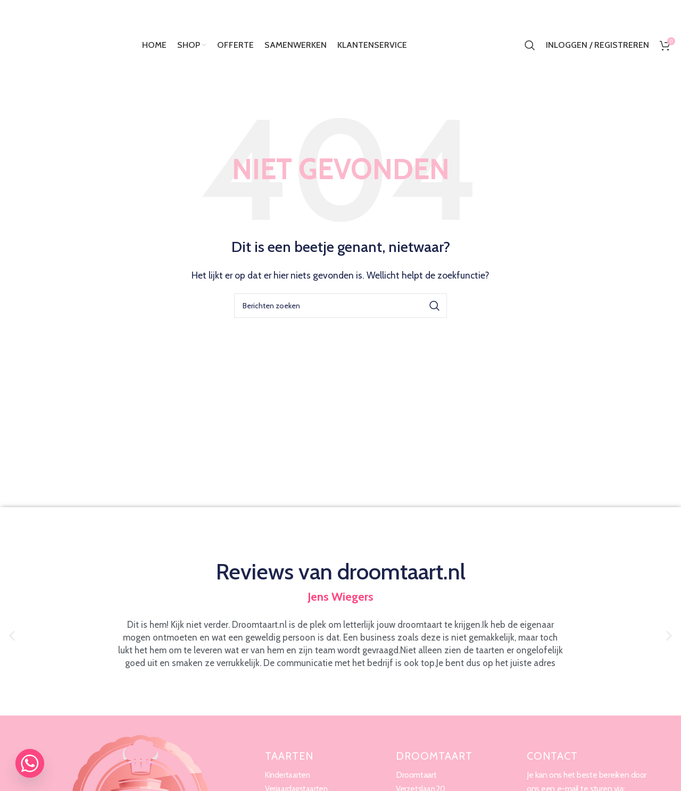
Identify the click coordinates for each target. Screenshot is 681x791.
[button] (12, 636)
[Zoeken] (530, 45)
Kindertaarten (288, 775)
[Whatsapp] (29, 763)
